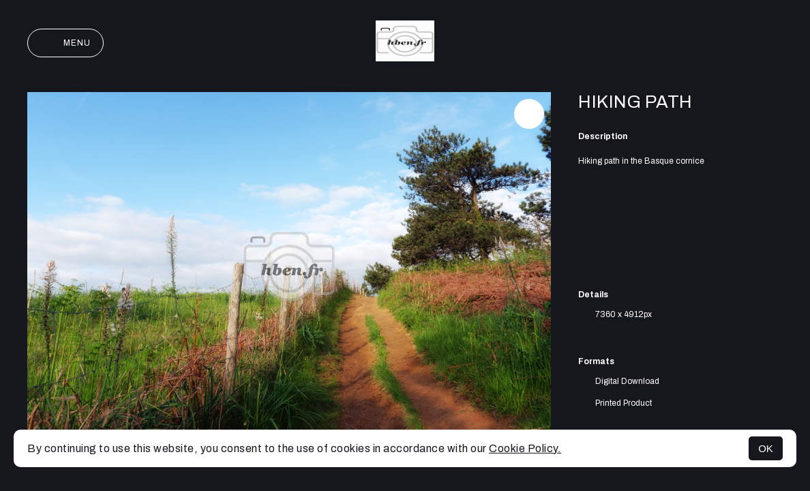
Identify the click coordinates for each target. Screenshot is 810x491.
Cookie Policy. (525, 448)
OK (765, 448)
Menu (65, 43)
